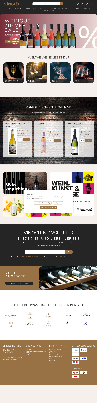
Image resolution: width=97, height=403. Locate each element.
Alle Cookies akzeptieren (48, 207)
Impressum (52, 360)
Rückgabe (29, 353)
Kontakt (28, 349)
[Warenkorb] (89, 4)
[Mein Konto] (82, 4)
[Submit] (68, 252)
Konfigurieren (58, 203)
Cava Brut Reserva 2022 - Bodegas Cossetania (75, 125)
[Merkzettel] (77, 4)
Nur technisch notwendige (42, 203)
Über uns (52, 351)
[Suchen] (61, 3)
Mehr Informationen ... (37, 199)
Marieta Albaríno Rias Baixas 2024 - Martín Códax (15, 125)
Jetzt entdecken (14, 41)
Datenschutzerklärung (55, 357)
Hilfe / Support (53, 355)
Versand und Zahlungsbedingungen (36, 351)
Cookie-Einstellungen (55, 349)
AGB (60, 257)
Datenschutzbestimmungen (30, 257)
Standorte (52, 353)
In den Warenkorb (26, 140)
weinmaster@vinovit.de (10, 359)
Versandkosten (27, 136)
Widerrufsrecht (30, 355)
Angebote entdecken (19, 283)
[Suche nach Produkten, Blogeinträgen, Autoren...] (46, 3)
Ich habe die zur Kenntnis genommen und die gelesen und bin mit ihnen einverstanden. (51, 257)
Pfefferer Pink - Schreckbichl (43, 124)
